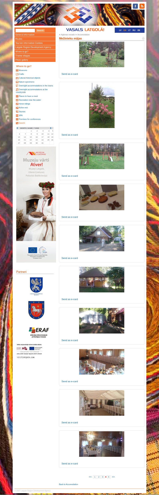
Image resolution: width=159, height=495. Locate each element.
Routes (18, 39)
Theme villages (22, 55)
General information (24, 34)
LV (120, 30)
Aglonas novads (68, 34)
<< (90, 476)
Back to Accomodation (68, 484)
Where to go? (21, 51)
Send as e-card (70, 74)
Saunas (22, 111)
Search (22, 123)
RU (134, 30)
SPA (21, 115)
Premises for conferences (30, 119)
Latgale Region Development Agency (33, 47)
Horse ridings (24, 104)
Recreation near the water (30, 100)
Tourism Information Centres (29, 43)
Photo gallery (21, 60)
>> (113, 476)
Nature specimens (26, 82)
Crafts (21, 74)
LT (129, 30)
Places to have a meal (28, 96)
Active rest (23, 107)
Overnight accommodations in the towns (36, 86)
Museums (23, 70)
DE (138, 30)
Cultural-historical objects (29, 78)
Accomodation (83, 34)
